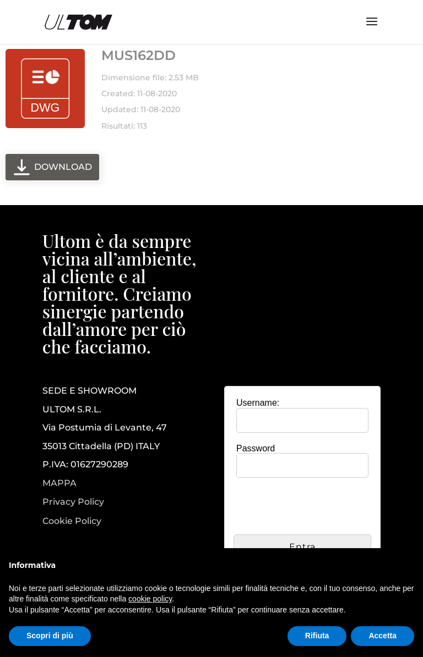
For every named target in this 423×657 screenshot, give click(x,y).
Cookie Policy (71, 521)
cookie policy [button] (150, 598)
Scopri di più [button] (49, 635)
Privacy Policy (73, 502)
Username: (257, 402)
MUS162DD (138, 55)
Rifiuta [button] (317, 635)
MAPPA (59, 483)
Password (255, 448)
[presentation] (317, 507)
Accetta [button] (382, 635)
